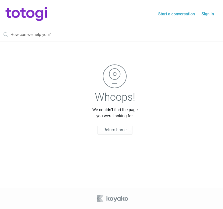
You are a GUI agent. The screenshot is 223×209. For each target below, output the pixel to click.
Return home (115, 129)
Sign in (208, 14)
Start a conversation (176, 14)
